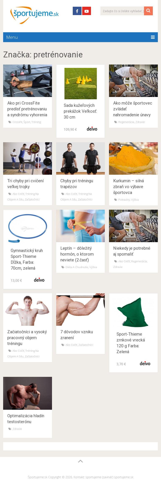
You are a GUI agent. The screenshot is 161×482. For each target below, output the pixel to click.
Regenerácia (126, 122)
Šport (26, 122)
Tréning (36, 122)
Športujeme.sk (37, 477)
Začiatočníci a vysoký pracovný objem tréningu (27, 337)
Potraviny (124, 200)
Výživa (135, 200)
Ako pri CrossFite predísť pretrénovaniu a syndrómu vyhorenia (27, 109)
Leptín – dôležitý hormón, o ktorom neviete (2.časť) (77, 254)
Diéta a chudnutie (77, 267)
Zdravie (140, 122)
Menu (12, 37)
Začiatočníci (32, 199)
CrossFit (17, 122)
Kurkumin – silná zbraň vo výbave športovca (128, 186)
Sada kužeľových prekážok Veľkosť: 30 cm (80, 111)
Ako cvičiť (18, 194)
